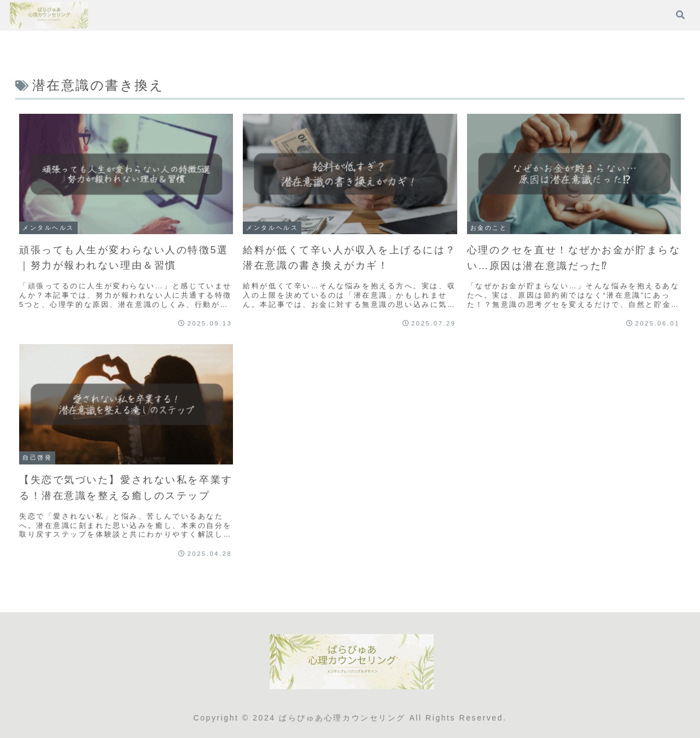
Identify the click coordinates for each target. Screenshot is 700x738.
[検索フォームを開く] (680, 15)
